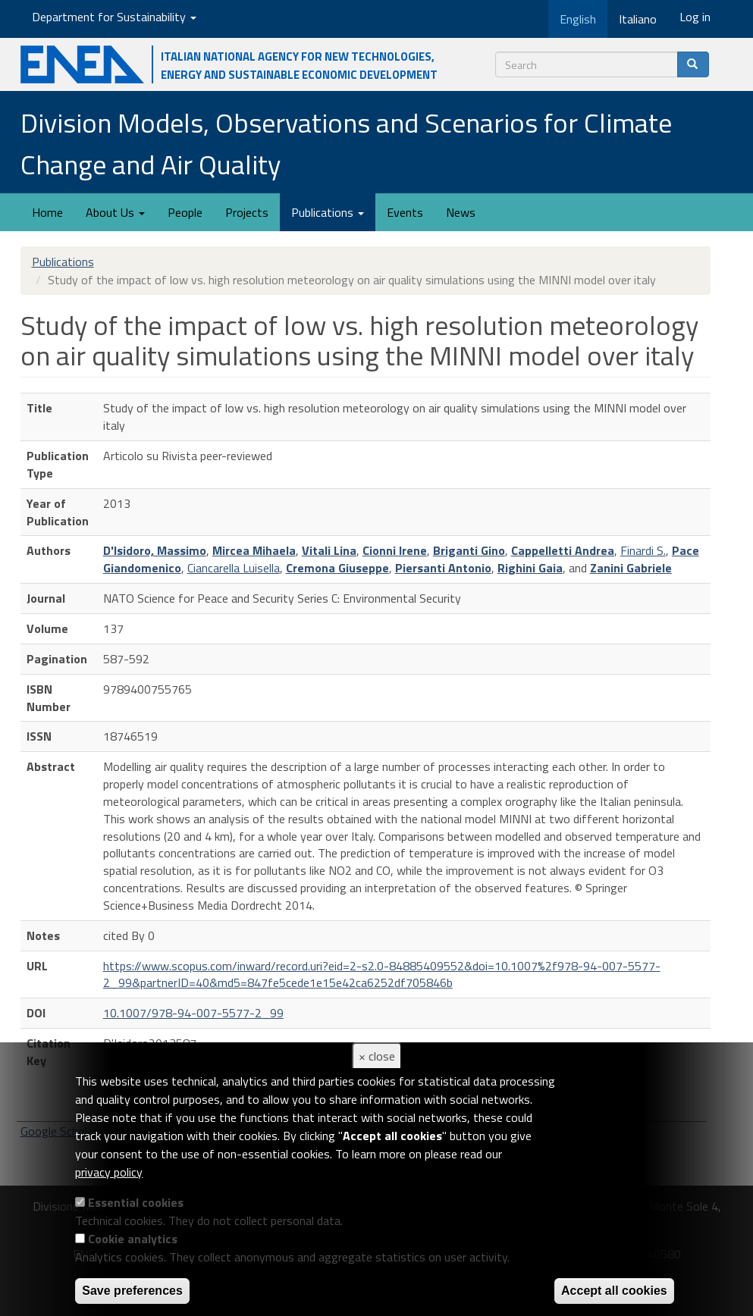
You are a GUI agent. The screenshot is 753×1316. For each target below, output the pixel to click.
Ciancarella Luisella (233, 568)
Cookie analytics (132, 1239)
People (185, 212)
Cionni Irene (394, 550)
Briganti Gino (469, 550)
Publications (327, 212)
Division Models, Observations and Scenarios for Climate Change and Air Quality (346, 143)
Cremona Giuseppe (337, 568)
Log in (695, 17)
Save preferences (132, 1290)
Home (47, 212)
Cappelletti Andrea (562, 550)
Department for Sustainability (114, 17)
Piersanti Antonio (443, 568)
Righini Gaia (530, 568)
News (460, 212)
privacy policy (109, 1172)
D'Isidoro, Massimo (154, 550)
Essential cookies (136, 1202)
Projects (246, 212)
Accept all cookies (614, 1290)
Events (405, 212)
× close (377, 1056)
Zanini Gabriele (631, 568)
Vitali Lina (329, 550)
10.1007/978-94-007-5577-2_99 (193, 1013)
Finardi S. (643, 550)
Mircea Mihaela (254, 550)
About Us (115, 212)
